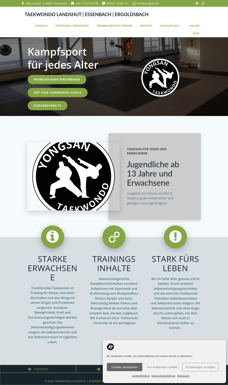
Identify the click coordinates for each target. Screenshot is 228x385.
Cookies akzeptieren (125, 367)
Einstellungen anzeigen (200, 367)
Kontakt (146, 25)
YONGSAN (41, 25)
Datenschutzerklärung (163, 376)
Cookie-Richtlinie (141, 376)
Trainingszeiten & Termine (115, 25)
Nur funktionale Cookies (162, 367)
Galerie (194, 25)
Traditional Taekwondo (72, 25)
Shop (196, 33)
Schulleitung (171, 25)
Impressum (183, 376)
